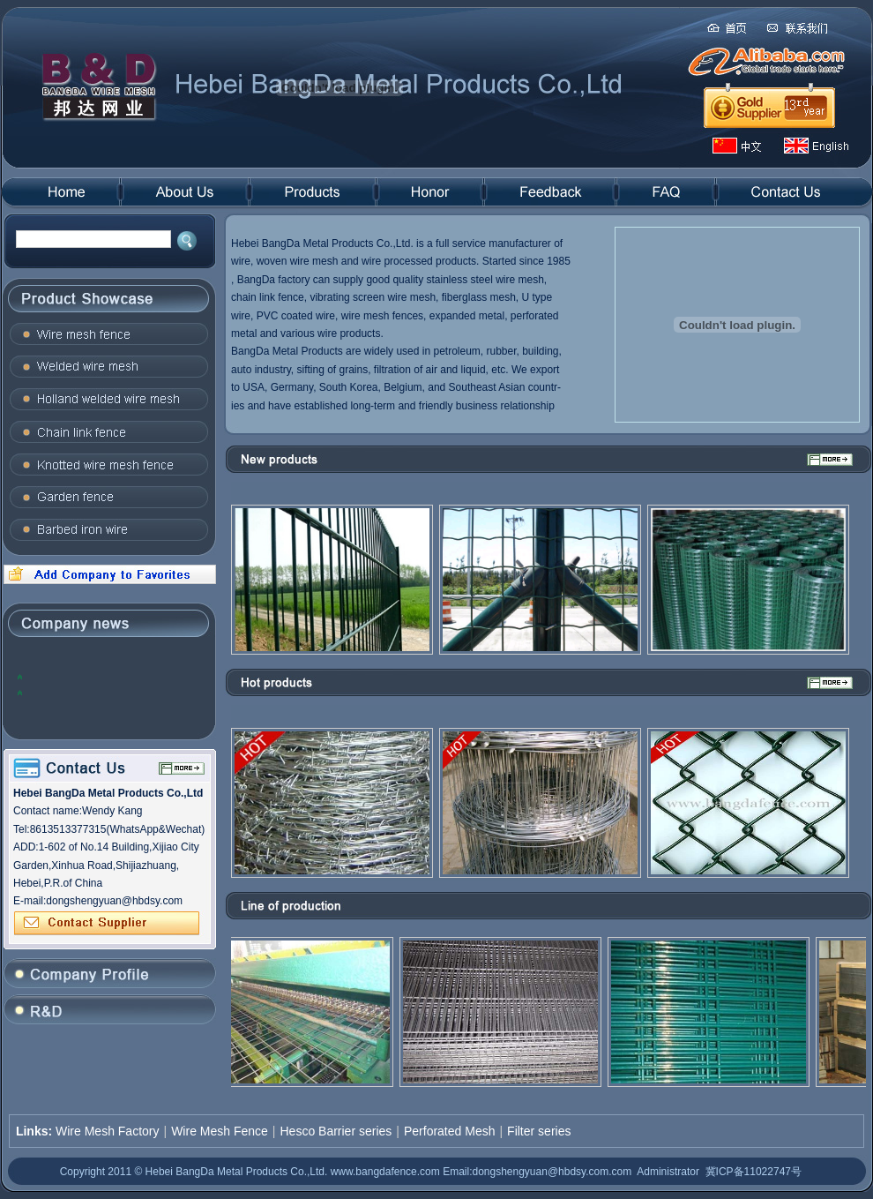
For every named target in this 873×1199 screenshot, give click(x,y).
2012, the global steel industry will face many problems (105, 676)
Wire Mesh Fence (219, 1131)
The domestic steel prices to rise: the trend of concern (112, 692)
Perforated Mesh (450, 1131)
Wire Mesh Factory (107, 1131)
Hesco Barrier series (336, 1131)
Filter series (539, 1131)
